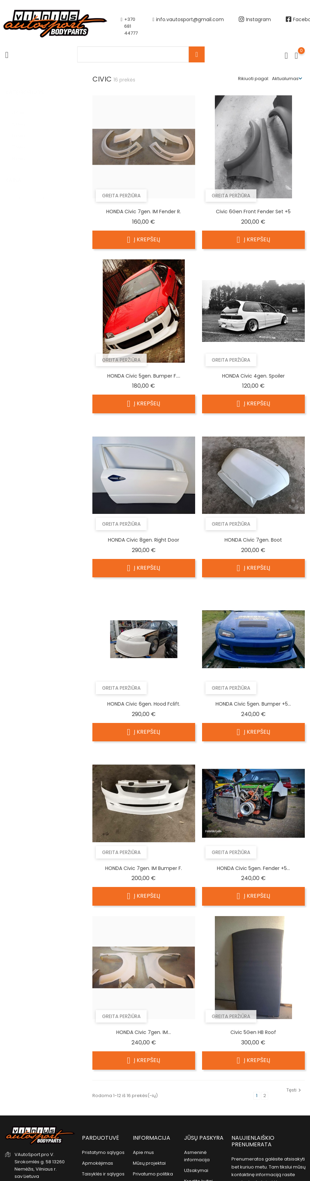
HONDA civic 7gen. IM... (143, 1032)
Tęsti (294, 1090)
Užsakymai (196, 1170)
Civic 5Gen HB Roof (253, 1032)
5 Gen (22, 117)
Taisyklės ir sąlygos (103, 1174)
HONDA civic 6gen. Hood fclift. (143, 703)
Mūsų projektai (149, 1163)
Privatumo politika (153, 1174)
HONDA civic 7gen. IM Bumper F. (143, 868)
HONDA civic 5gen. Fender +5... (253, 868)
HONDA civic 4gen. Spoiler (253, 375)
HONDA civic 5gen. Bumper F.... (143, 375)
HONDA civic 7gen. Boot (253, 539)
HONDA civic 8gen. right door (143, 539)
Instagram (255, 26)
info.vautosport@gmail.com (188, 26)
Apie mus (143, 1152)
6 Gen (22, 129)
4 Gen (22, 106)
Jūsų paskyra (204, 1138)
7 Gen (22, 140)
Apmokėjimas (97, 1163)
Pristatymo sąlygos (103, 1152)
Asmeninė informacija (197, 1156)
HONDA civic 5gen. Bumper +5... (253, 703)
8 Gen (22, 151)
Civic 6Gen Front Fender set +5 (253, 211)
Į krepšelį (144, 239)
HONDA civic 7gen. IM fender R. (143, 211)
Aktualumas (285, 78)
